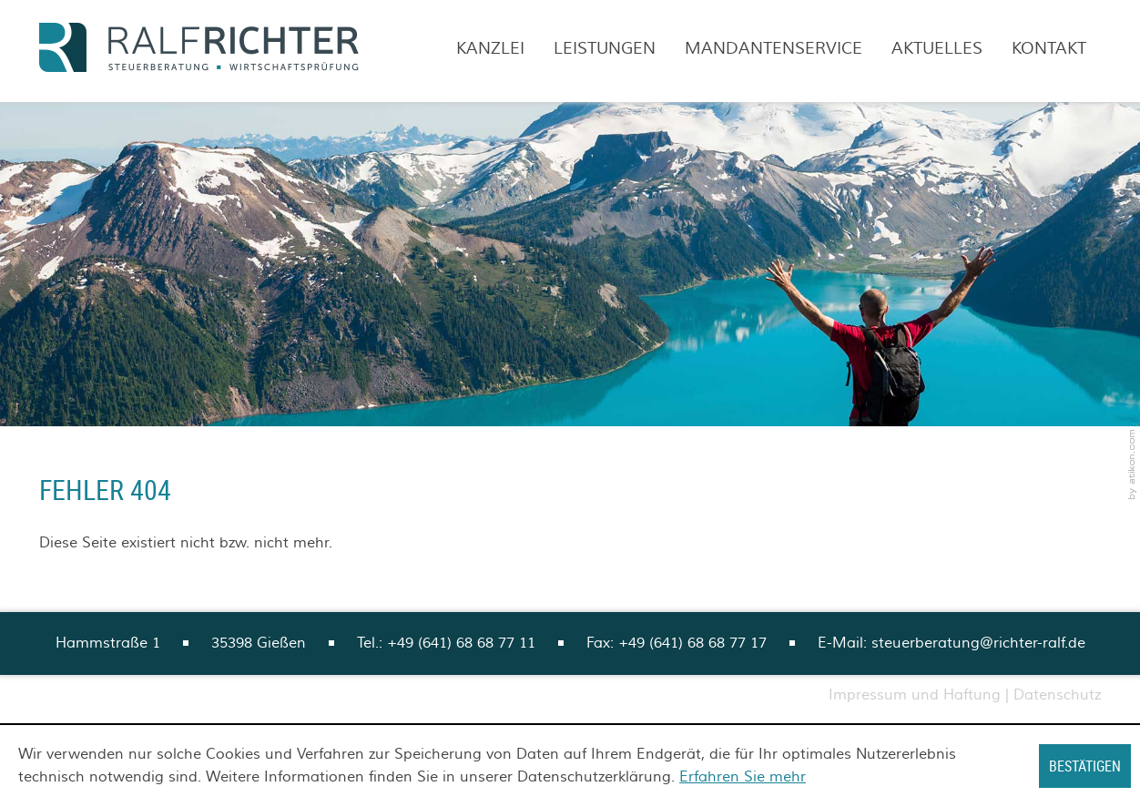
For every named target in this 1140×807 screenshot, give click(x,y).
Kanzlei (490, 48)
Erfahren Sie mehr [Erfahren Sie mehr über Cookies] (742, 777)
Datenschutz (1057, 695)
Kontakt (1049, 48)
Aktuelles (936, 48)
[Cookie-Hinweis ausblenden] (1085, 766)
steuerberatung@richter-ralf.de (978, 643)
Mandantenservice (773, 48)
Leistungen (605, 48)
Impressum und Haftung (915, 695)
